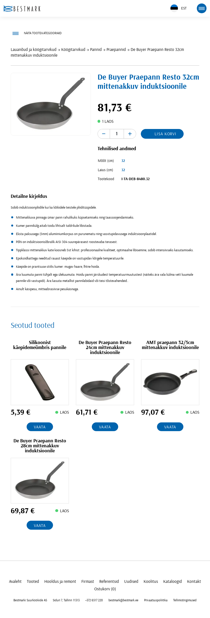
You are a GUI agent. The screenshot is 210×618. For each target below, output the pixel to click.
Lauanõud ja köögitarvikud (33, 49)
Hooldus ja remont (60, 581)
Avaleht (15, 581)
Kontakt (194, 581)
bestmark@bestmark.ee (123, 600)
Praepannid (116, 49)
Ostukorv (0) (105, 589)
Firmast (87, 581)
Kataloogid (172, 581)
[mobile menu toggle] (201, 8)
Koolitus (151, 581)
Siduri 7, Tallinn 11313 (66, 600)
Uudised (131, 581)
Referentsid (109, 581)
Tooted (33, 581)
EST (178, 8)
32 (123, 161)
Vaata (40, 427)
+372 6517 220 (94, 600)
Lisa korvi (165, 134)
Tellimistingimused (185, 600)
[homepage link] (21, 8)
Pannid (96, 49)
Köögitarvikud (73, 49)
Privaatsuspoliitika (155, 600)
